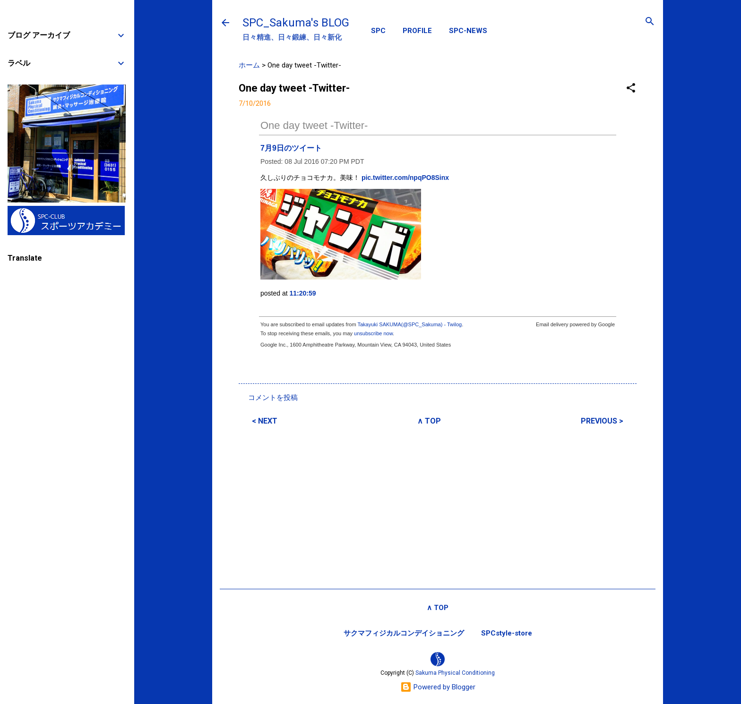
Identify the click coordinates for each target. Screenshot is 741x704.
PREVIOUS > (602, 420)
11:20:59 (303, 293)
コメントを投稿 (273, 397)
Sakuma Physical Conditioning (455, 673)
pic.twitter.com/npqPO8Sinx (405, 177)
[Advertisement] (438, 506)
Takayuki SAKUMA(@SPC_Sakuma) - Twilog (409, 324)
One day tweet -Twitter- (314, 125)
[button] (631, 88)
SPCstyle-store (506, 633)
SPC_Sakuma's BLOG (295, 22)
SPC (378, 30)
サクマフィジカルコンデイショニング (404, 633)
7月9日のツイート (291, 148)
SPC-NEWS (468, 30)
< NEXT (264, 420)
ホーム (249, 65)
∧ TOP (429, 420)
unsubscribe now (373, 333)
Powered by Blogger (437, 687)
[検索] (649, 22)
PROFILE (417, 30)
